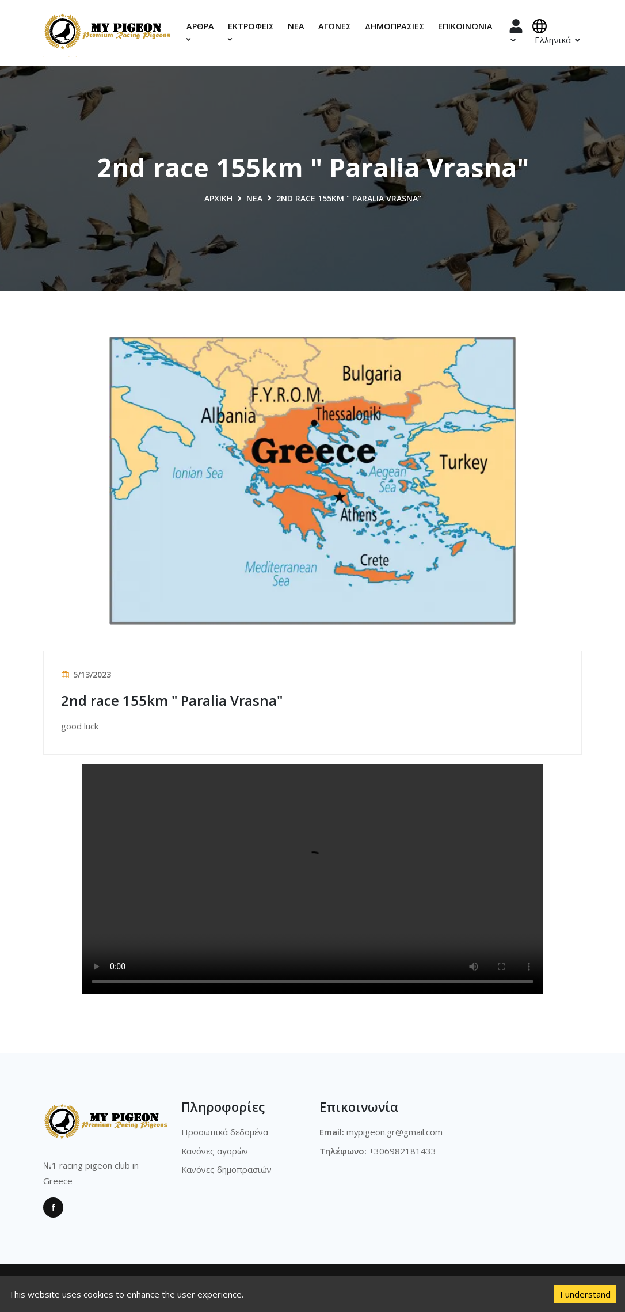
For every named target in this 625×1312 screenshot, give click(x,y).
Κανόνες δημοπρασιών (227, 1169)
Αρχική (218, 198)
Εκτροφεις (251, 32)
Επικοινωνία (465, 26)
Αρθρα (200, 32)
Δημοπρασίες (394, 26)
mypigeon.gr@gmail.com (394, 1132)
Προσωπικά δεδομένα (225, 1132)
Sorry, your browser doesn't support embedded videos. (312, 879)
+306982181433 (402, 1150)
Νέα (296, 26)
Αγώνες (334, 26)
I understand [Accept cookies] (585, 1294)
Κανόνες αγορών (215, 1150)
